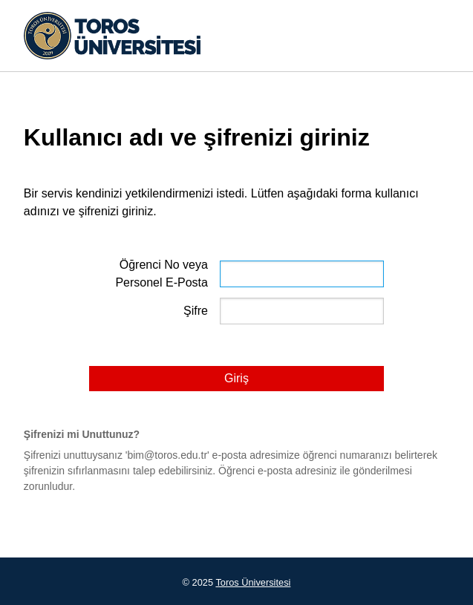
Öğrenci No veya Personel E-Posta (161, 273)
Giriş (236, 378)
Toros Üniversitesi (252, 582)
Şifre (195, 310)
